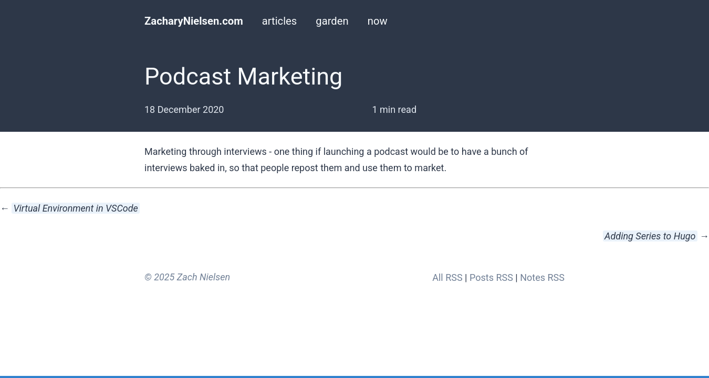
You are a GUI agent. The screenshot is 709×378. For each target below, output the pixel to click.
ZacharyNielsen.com (193, 21)
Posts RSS (491, 277)
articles (279, 21)
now (378, 21)
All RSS (447, 277)
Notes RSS (542, 277)
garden (332, 21)
